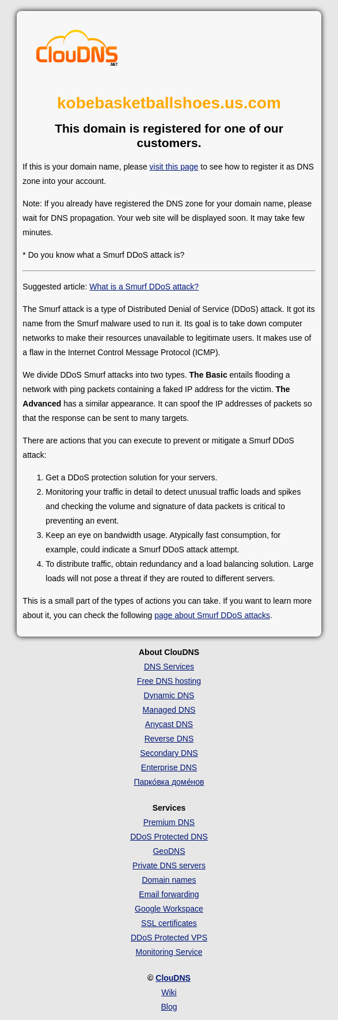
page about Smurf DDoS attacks (212, 615)
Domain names (169, 879)
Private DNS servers (169, 865)
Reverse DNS (169, 738)
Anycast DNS (169, 724)
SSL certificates (169, 923)
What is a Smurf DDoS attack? (144, 286)
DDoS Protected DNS (169, 836)
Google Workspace (169, 908)
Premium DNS (169, 822)
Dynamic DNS (169, 695)
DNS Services (169, 666)
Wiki (168, 992)
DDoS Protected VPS (169, 937)
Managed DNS (169, 709)
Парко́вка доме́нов (169, 781)
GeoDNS (169, 851)
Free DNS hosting (169, 681)
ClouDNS (173, 978)
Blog (169, 1006)
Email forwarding (169, 894)
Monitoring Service (169, 952)
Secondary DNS (169, 753)
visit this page (174, 166)
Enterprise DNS (169, 767)
